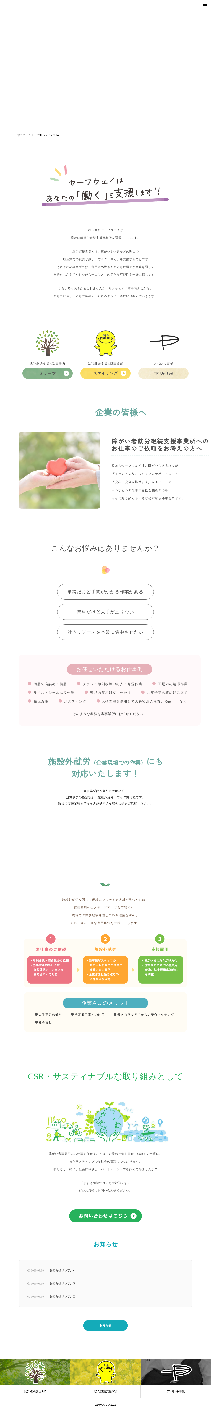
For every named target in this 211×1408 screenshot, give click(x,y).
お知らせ (105, 1333)
